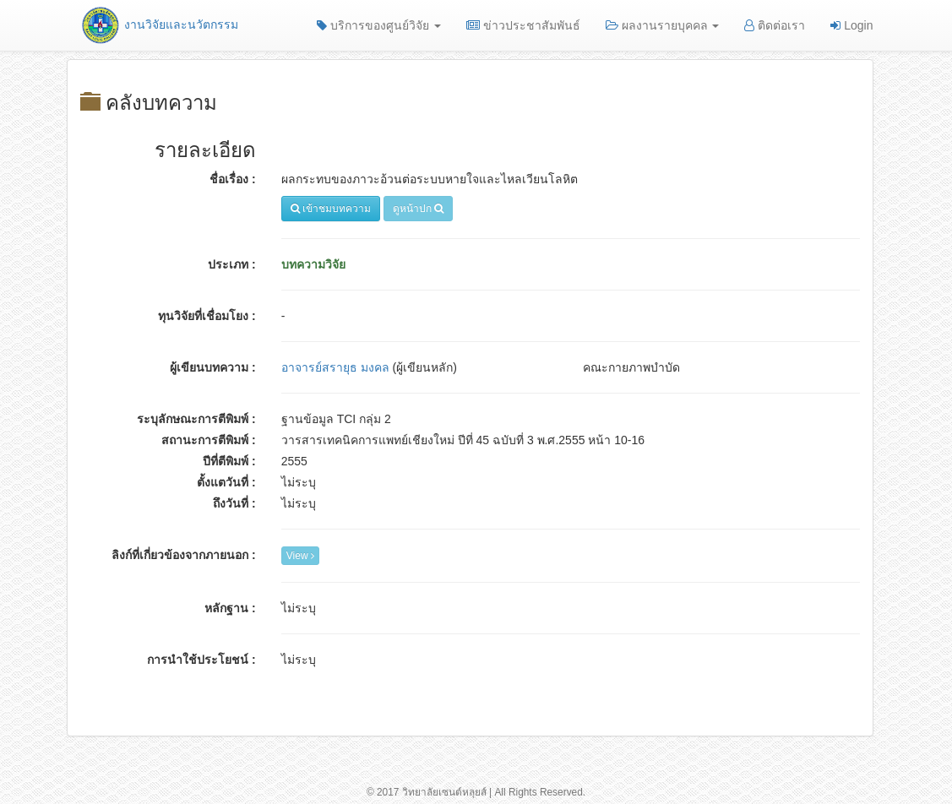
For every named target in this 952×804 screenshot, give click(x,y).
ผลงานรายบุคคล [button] (663, 25)
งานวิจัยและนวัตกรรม (159, 24)
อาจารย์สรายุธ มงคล (335, 367)
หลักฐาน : (230, 608)
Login (851, 25)
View (300, 556)
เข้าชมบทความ (331, 209)
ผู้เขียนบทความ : (213, 367)
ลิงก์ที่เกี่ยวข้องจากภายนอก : (184, 555)
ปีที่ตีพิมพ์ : (229, 461)
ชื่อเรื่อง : (232, 179)
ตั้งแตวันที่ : (226, 482)
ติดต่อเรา (774, 25)
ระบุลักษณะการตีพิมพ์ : (196, 419)
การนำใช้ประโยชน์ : (201, 659)
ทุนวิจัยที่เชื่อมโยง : (207, 316)
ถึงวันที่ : (234, 503)
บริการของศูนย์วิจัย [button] (379, 25)
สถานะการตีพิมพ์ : (208, 440)
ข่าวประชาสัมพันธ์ (523, 25)
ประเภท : (232, 264)
